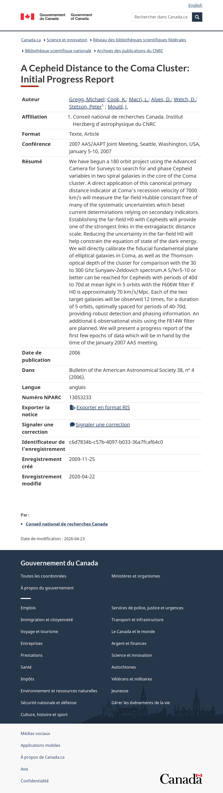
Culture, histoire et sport (44, 714)
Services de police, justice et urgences (147, 608)
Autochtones (124, 667)
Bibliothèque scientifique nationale (58, 50)
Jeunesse (120, 691)
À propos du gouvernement (47, 588)
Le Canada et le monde (133, 631)
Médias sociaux (35, 733)
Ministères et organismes (136, 576)
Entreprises (32, 643)
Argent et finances (129, 643)
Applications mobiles (40, 745)
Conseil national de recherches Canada (67, 524)
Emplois (28, 608)
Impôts (27, 679)
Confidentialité (35, 781)
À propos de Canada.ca (43, 757)
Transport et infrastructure (137, 619)
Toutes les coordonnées (43, 576)
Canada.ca (31, 40)
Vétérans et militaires (132, 679)
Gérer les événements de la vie (141, 702)
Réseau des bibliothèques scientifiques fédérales (139, 40)
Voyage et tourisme (39, 631)
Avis (24, 769)
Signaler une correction (100, 424)
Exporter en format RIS (100, 407)
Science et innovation (67, 40)
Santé (26, 667)
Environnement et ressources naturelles (59, 691)
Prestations (32, 655)
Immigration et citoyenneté (47, 619)
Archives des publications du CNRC (130, 50)
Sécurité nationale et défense (48, 702)
